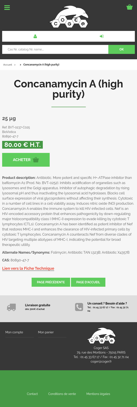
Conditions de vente (62, 394)
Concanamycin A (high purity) (68, 89)
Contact (32, 394)
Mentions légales (98, 394)
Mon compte (14, 332)
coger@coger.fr (101, 361)
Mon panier (46, 332)
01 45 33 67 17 (89, 357)
